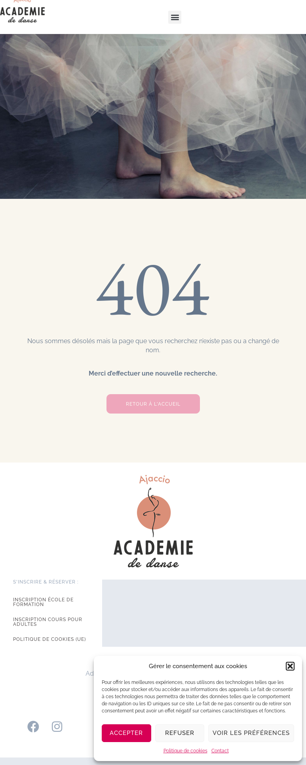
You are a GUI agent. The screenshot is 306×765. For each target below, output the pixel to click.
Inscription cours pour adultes (47, 622)
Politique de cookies (185, 751)
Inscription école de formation (43, 602)
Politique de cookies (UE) (49, 639)
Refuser (179, 733)
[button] (290, 666)
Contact (220, 751)
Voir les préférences (251, 733)
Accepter (126, 733)
